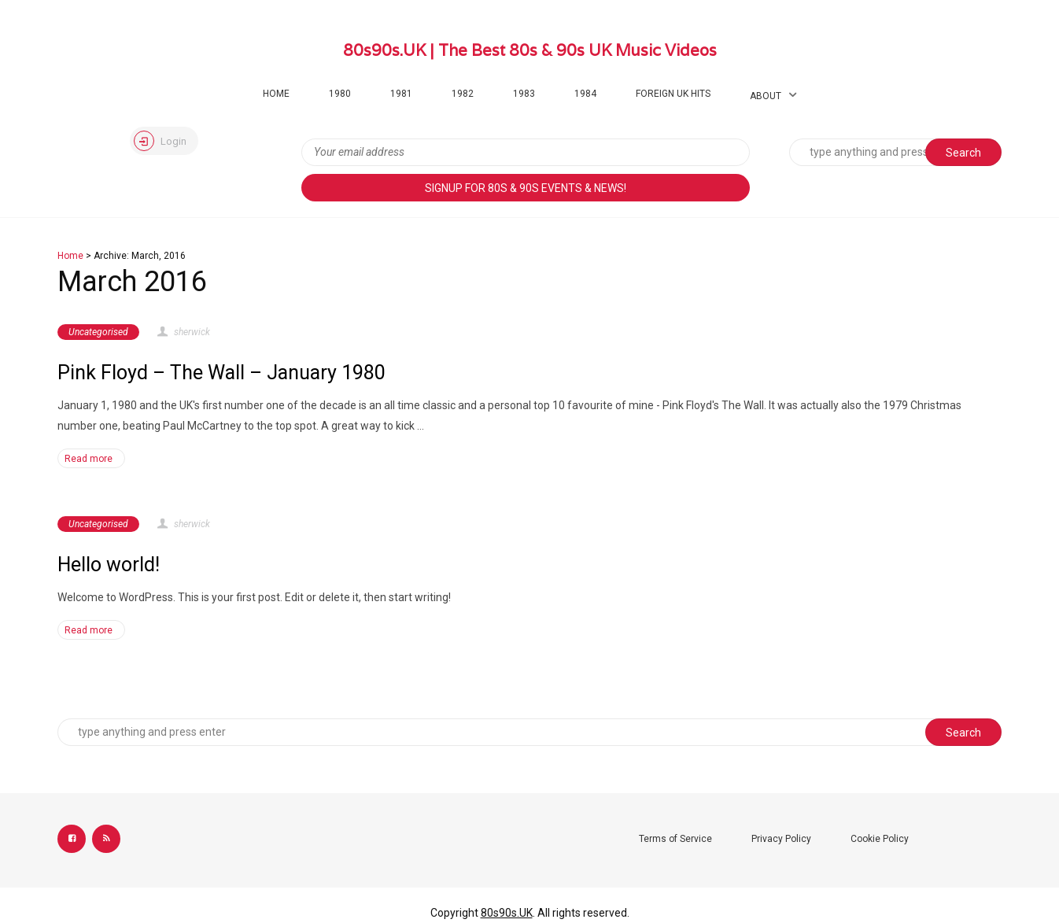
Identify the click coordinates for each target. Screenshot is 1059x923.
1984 (585, 93)
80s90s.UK (507, 912)
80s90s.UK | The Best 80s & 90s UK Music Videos (530, 50)
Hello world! (108, 564)
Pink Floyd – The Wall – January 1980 (221, 372)
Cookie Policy (880, 838)
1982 (463, 93)
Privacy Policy (781, 838)
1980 (340, 93)
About (765, 96)
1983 (524, 93)
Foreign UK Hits (673, 93)
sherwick (182, 332)
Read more (89, 458)
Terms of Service (675, 838)
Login (160, 141)
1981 (401, 93)
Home (276, 93)
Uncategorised (98, 332)
